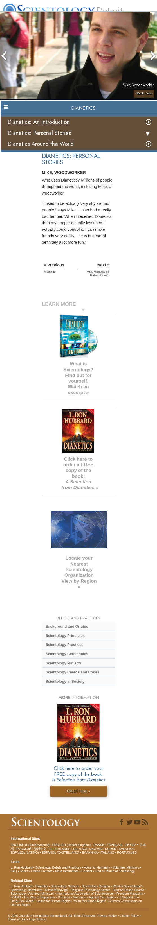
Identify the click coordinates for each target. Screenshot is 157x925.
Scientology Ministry (63, 663)
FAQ (14, 871)
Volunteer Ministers (126, 867)
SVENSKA (126, 849)
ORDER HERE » (78, 791)
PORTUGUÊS (126, 852)
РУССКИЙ (24, 849)
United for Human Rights (53, 901)
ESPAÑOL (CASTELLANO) (60, 852)
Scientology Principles (65, 636)
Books (24, 871)
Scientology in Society (65, 681)
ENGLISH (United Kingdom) (71, 845)
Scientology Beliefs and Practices (58, 867)
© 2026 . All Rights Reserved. (52, 915)
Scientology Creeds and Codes (72, 672)
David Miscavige (56, 890)
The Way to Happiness (39, 897)
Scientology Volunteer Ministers (32, 893)
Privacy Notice (107, 915)
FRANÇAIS (115, 845)
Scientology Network (65, 886)
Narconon (79, 897)
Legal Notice (37, 919)
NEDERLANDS (59, 849)
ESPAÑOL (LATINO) (25, 852)
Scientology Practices (65, 645)
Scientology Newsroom (26, 890)
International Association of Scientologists (85, 893)
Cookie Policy (129, 915)
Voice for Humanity (97, 867)
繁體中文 (40, 849)
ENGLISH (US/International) (30, 845)
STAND (16, 897)
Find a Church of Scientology (114, 871)
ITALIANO (107, 852)
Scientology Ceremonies (67, 654)
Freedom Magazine (129, 893)
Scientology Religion (96, 886)
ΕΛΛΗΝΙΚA (90, 852)
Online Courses (41, 871)
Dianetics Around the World (41, 144)
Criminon (64, 897)
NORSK (110, 849)
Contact (86, 871)
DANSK (98, 845)
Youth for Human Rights (89, 901)
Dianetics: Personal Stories (39, 133)
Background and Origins (67, 626)
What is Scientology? (127, 886)
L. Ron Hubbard (22, 867)
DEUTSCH (80, 849)
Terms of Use (17, 919)
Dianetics (41, 886)
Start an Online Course (128, 890)
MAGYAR (95, 849)
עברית (130, 844)
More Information (66, 871)
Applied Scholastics (102, 897)
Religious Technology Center (90, 890)
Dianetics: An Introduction (39, 122)
